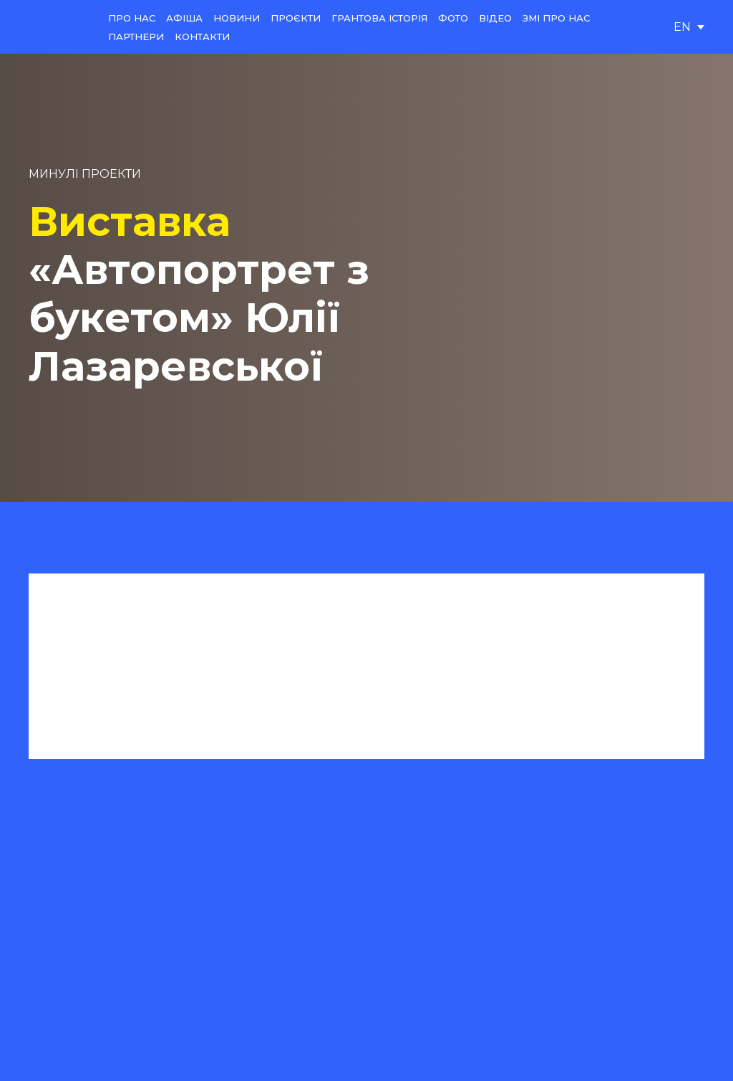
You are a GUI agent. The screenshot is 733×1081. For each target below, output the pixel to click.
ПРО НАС (131, 18)
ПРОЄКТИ (296, 18)
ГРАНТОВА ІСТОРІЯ (379, 18)
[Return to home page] (58, 27)
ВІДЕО (495, 18)
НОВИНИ (236, 18)
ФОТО (453, 18)
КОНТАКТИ (202, 36)
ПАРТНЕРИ (136, 36)
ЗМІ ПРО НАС (556, 18)
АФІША (184, 18)
